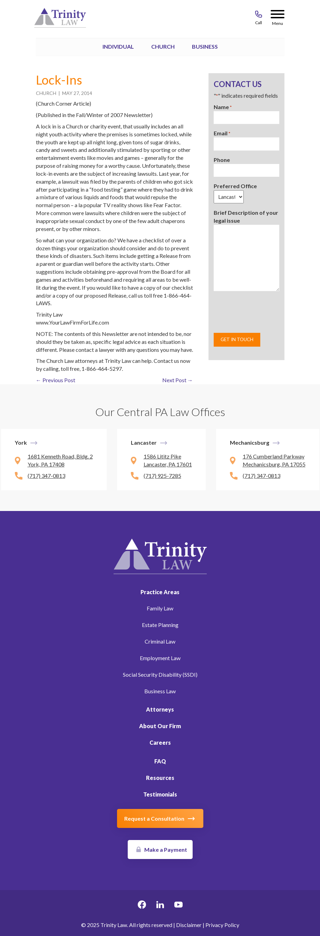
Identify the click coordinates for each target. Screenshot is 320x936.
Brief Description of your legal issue (246, 216)
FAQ (160, 761)
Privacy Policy (222, 924)
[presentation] (266, 311)
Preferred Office (235, 186)
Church (163, 46)
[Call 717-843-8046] (258, 15)
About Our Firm (160, 726)
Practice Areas (160, 592)
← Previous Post (55, 380)
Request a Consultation (154, 818)
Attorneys (160, 709)
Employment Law (160, 658)
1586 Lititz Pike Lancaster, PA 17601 (168, 460)
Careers (160, 742)
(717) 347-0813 (46, 475)
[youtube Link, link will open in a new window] (178, 905)
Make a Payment (165, 849)
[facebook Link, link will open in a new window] (142, 905)
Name (223, 107)
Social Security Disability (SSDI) (160, 674)
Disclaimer (189, 924)
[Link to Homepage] (160, 555)
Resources (160, 777)
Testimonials (160, 794)
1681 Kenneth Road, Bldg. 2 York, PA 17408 (60, 460)
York (21, 442)
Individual (118, 46)
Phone (222, 159)
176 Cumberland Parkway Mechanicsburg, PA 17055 (274, 460)
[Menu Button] (277, 15)
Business (205, 46)
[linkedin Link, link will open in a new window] (160, 905)
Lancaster (144, 442)
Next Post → (177, 380)
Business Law (160, 691)
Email (222, 133)
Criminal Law (160, 641)
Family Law (160, 608)
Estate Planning (160, 624)
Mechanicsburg (249, 442)
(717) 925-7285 (162, 475)
